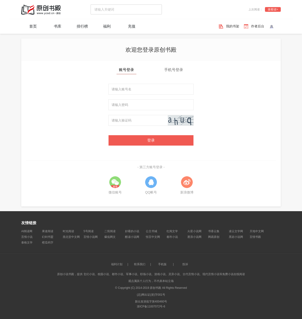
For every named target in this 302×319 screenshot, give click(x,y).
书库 (57, 26)
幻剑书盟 (47, 237)
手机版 (162, 264)
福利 (107, 26)
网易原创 (213, 237)
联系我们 (139, 264)
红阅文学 (172, 231)
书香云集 (213, 231)
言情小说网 (91, 237)
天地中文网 (257, 231)
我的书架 (232, 26)
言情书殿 (255, 237)
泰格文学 (27, 242)
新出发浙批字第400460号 (151, 301)
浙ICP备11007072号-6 (151, 306)
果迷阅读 (47, 231)
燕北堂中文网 (71, 237)
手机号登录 (173, 70)
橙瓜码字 (47, 242)
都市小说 (172, 237)
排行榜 (82, 26)
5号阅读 (89, 231)
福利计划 (116, 264)
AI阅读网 (26, 231)
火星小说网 (194, 231)
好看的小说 (132, 231)
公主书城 (151, 231)
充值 (131, 26)
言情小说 (27, 237)
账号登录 (126, 70)
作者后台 (257, 26)
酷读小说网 (132, 237)
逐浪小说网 (194, 237)
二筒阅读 (110, 231)
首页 (33, 26)
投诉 (185, 264)
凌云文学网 (236, 231)
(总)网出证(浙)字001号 (151, 294)
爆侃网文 (110, 237)
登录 (151, 140)
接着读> (273, 9)
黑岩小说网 (236, 237)
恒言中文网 (153, 237)
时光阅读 (68, 231)
